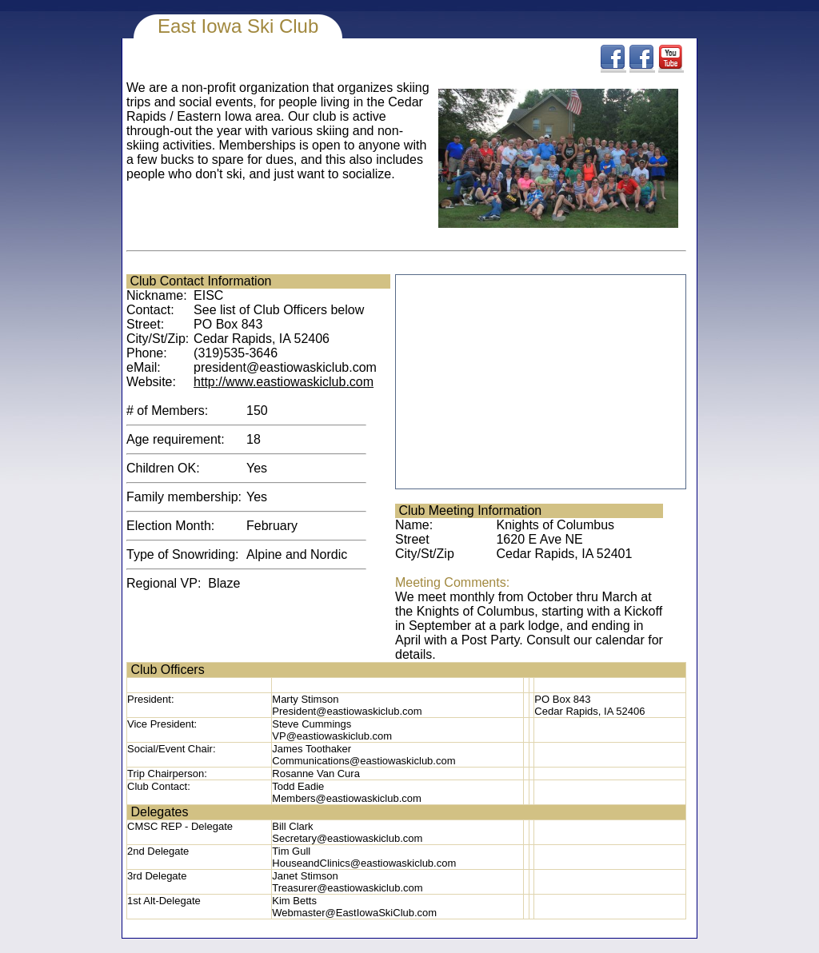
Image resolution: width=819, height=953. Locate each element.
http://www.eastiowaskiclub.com (284, 382)
